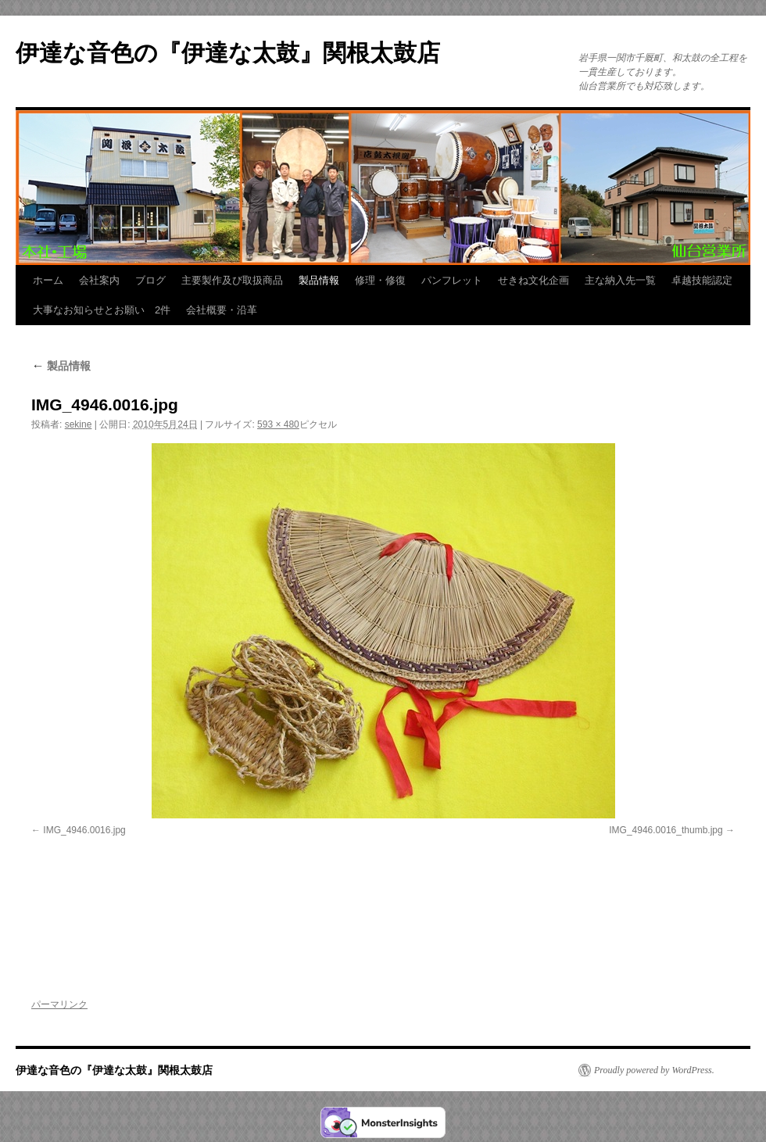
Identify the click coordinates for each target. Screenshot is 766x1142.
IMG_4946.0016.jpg (84, 830)
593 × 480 (278, 424)
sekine (78, 424)
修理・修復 (380, 280)
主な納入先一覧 (620, 280)
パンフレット (451, 280)
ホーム (48, 280)
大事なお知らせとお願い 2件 (101, 310)
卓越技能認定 (701, 280)
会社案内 (99, 280)
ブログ (150, 280)
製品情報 (319, 280)
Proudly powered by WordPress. (654, 1070)
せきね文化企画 (533, 280)
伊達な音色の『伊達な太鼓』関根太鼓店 (228, 53)
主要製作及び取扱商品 (232, 280)
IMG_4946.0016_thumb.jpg (665, 830)
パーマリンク (59, 1004)
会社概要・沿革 (221, 310)
